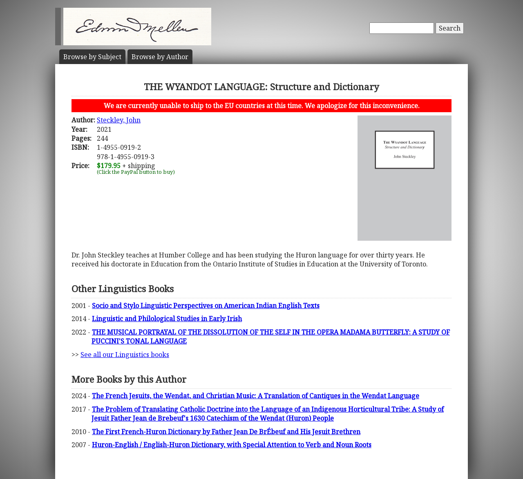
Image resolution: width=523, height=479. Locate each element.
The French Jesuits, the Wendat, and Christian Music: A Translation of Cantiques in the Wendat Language (255, 395)
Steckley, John (119, 119)
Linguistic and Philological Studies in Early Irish (167, 318)
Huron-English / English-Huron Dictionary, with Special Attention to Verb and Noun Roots (231, 444)
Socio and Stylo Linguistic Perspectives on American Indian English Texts (206, 305)
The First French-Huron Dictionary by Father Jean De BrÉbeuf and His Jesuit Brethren (226, 431)
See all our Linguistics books (124, 354)
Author (160, 56)
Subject (92, 56)
